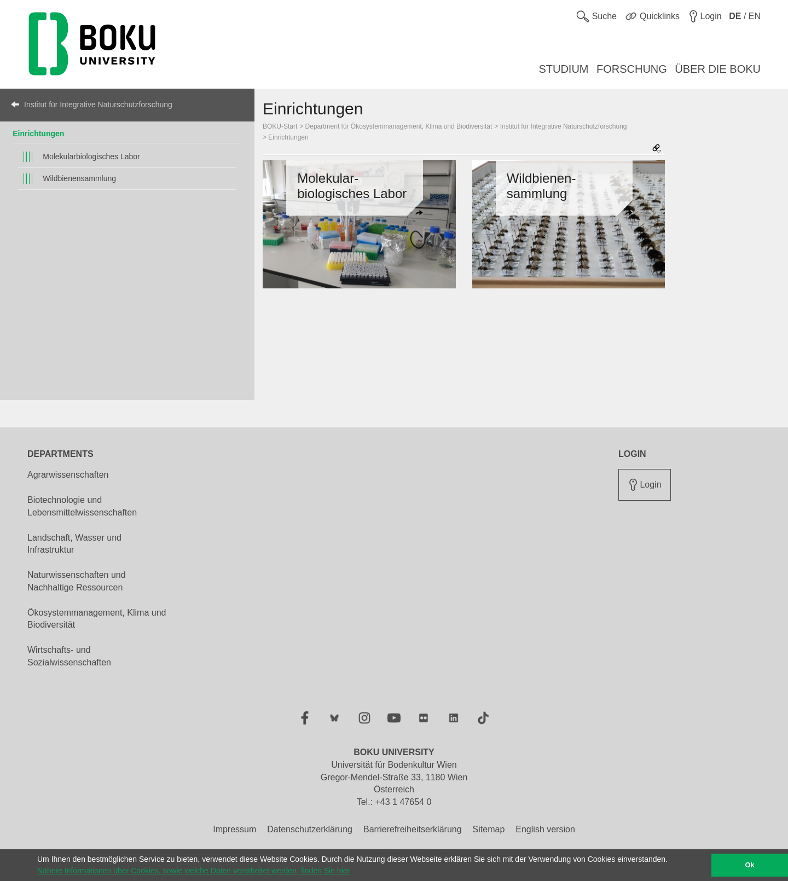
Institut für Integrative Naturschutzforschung (98, 104)
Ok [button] (750, 865)
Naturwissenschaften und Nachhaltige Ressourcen (76, 581)
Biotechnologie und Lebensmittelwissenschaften (82, 506)
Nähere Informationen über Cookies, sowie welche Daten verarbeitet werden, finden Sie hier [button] (193, 870)
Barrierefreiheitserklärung (412, 829)
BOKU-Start (280, 126)
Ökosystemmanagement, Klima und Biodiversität (96, 619)
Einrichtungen (38, 133)
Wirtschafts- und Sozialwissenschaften (69, 656)
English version (545, 829)
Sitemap (489, 829)
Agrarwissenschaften (68, 474)
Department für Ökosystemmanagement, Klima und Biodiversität (399, 126)
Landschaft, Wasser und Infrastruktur (74, 544)
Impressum (234, 829)
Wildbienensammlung (79, 178)
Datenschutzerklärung (309, 829)
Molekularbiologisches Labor (91, 156)
